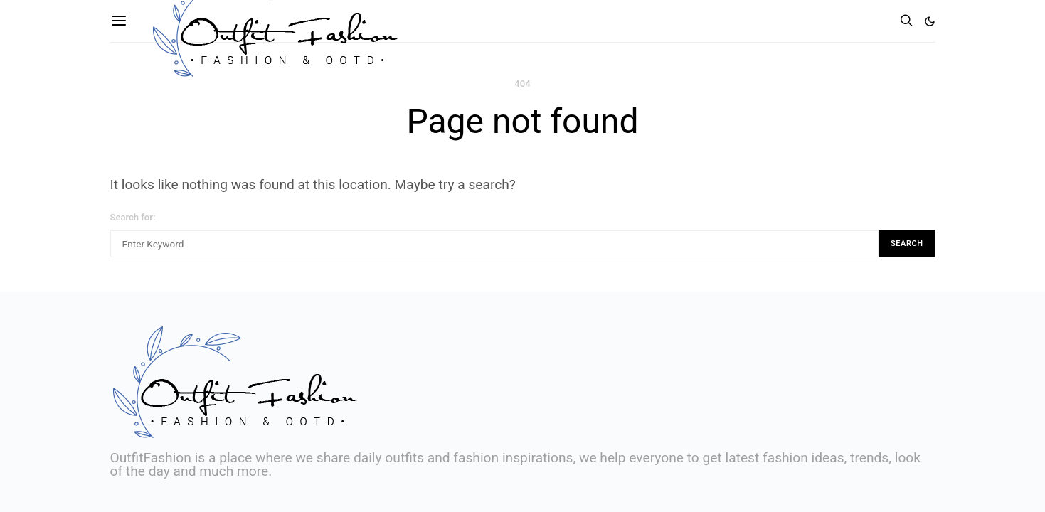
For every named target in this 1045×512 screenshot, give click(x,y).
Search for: (133, 217)
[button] (929, 21)
